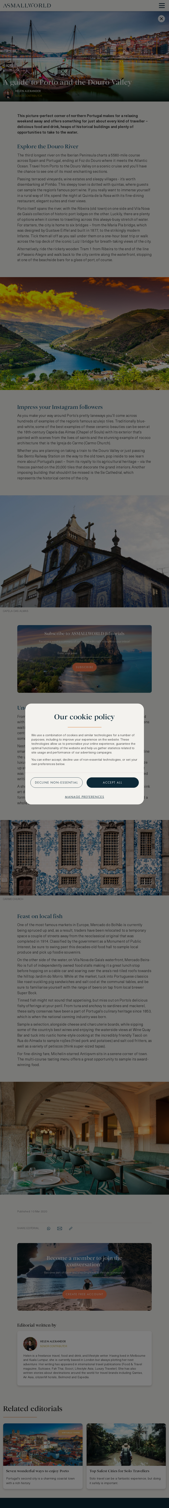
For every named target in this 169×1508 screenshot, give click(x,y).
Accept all (112, 782)
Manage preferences (84, 797)
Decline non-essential (56, 782)
